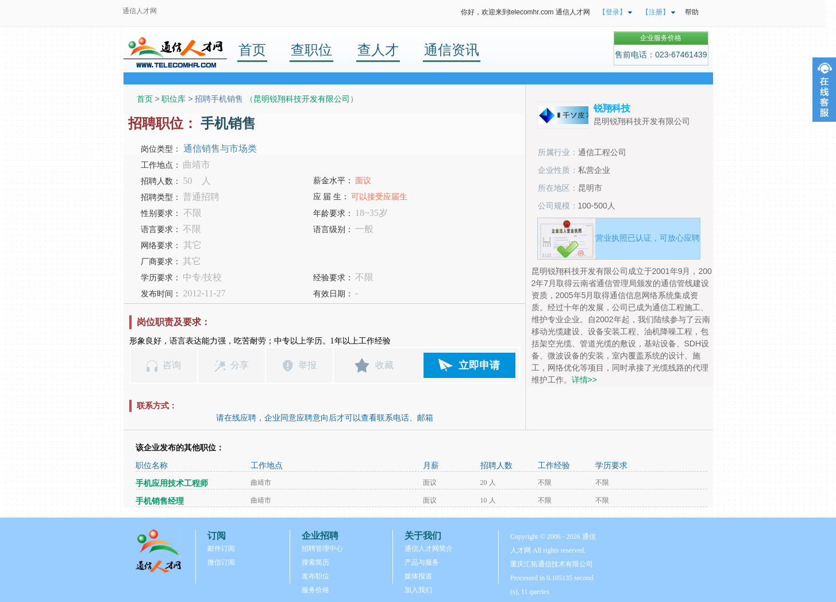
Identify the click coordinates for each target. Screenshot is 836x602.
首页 (252, 49)
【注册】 (655, 12)
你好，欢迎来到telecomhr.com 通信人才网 (525, 12)
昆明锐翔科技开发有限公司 (301, 98)
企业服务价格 (660, 38)
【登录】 (612, 12)
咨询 (172, 365)
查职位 (311, 49)
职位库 (173, 98)
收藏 (384, 365)
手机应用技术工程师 (172, 483)
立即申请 (479, 365)
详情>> (584, 379)
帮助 (692, 12)
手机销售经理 (160, 501)
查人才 (378, 49)
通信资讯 (451, 49)
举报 (307, 365)
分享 (239, 365)
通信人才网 (139, 11)
